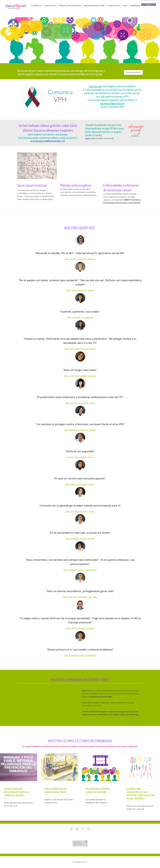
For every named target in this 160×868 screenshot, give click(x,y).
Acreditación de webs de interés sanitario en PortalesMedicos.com (80, 839)
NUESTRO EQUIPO (133, 72)
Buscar (148, 4)
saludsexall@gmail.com (112, 103)
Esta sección (95, 86)
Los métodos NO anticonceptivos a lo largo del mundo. (16, 791)
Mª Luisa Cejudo (89, 851)
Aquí (87, 138)
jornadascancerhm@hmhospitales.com (48, 141)
